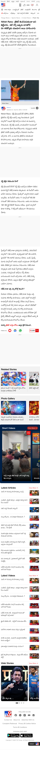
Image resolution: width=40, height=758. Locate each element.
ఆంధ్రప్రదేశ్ (28, 9)
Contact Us (8, 719)
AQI (28, 5)
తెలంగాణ (34, 9)
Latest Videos (8, 575)
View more (32, 428)
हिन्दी (8, 1)
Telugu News (5, 17)
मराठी (17, 1)
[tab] (17, 703)
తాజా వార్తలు (8, 9)
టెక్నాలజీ (33, 13)
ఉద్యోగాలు (5, 13)
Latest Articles (8, 488)
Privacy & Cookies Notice (27, 723)
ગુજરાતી (22, 1)
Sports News (15, 17)
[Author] (3, 108)
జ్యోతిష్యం (13, 13)
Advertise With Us (28, 719)
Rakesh (9, 107)
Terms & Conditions (20, 727)
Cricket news (26, 17)
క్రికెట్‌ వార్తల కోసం (12, 325)
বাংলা (28, 1)
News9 (3, 1)
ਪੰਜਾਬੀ (33, 1)
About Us (16, 719)
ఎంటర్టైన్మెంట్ (16, 9)
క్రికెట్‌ (22, 9)
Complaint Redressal (10, 723)
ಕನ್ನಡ (12, 1)
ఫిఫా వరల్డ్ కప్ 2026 (23, 13)
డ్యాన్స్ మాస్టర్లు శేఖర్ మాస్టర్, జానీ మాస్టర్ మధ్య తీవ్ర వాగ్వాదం (16, 476)
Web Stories (7, 663)
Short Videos (8, 428)
